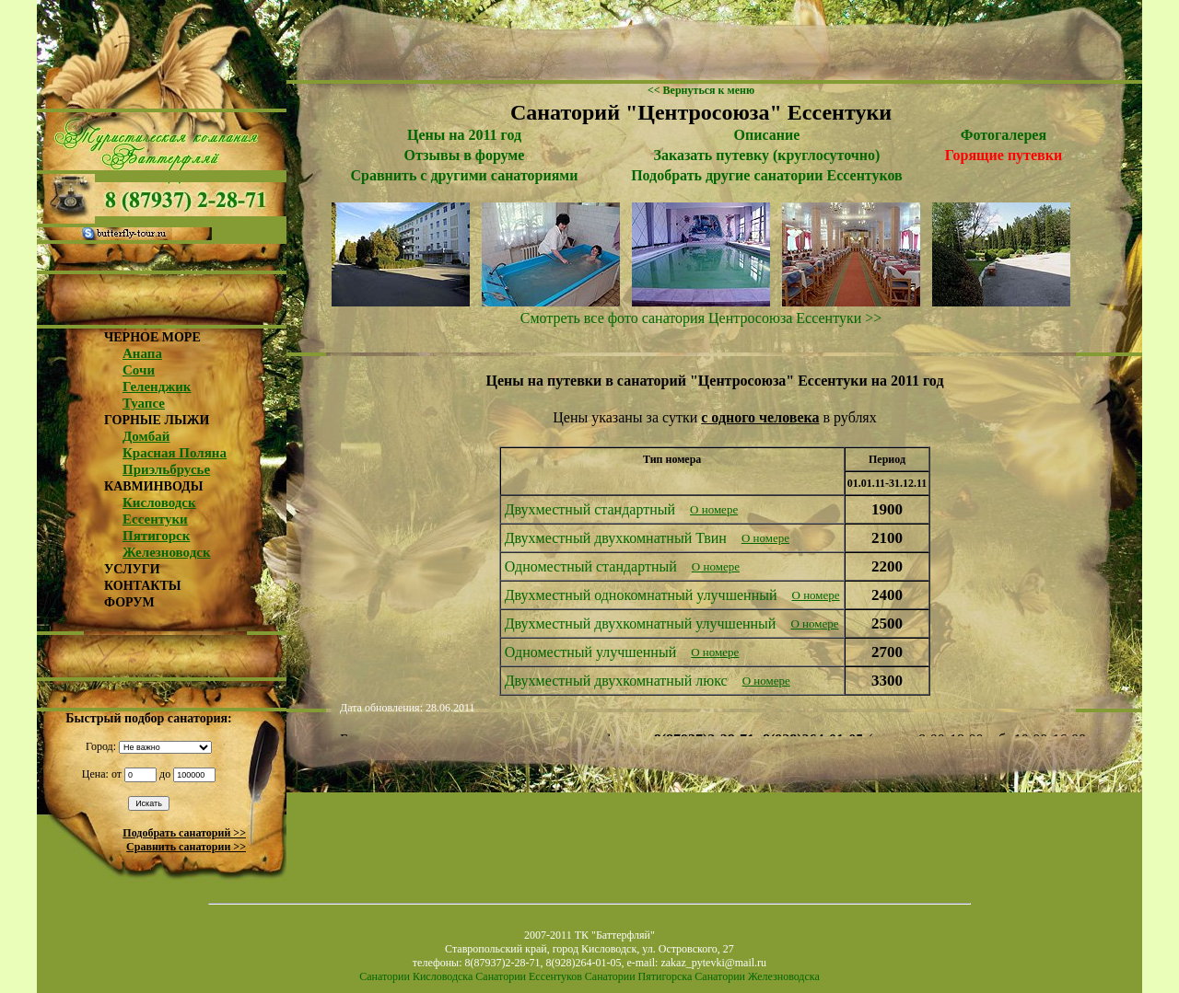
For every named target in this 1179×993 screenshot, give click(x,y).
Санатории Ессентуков (528, 976)
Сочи (139, 370)
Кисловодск (159, 502)
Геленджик (157, 386)
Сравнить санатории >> (186, 846)
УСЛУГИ (132, 569)
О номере (714, 509)
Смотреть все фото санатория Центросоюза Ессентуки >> (701, 318)
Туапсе (144, 403)
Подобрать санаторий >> (184, 832)
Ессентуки (155, 519)
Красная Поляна (175, 452)
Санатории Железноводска (757, 976)
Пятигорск (156, 535)
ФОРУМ (129, 602)
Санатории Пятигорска (638, 976)
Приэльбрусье (166, 469)
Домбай (146, 436)
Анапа (142, 353)
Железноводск (167, 552)
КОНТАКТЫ (142, 586)
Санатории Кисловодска (416, 976)
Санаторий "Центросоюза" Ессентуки (701, 112)
